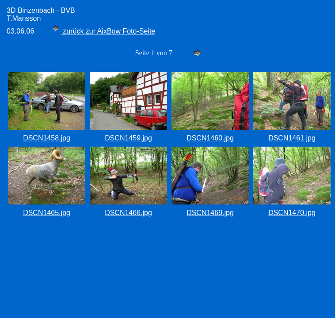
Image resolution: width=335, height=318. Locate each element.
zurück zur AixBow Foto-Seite (102, 31)
